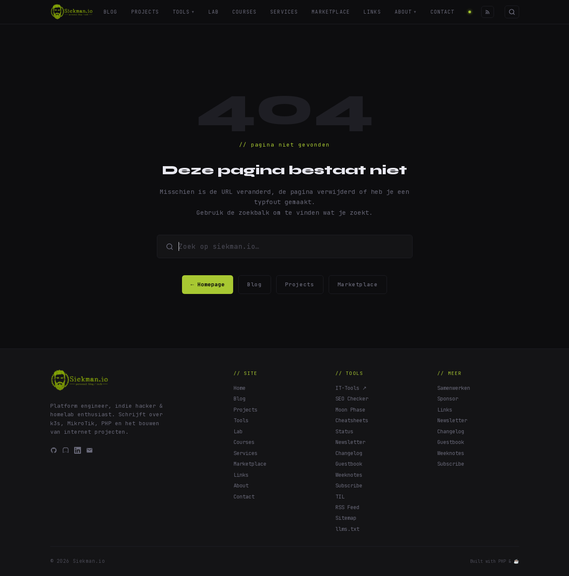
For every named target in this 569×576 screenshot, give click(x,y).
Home (240, 388)
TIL (339, 496)
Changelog (348, 453)
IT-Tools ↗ (351, 388)
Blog (111, 12)
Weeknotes (348, 474)
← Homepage (208, 284)
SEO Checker (351, 398)
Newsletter (350, 442)
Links (372, 12)
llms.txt (347, 529)
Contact (443, 12)
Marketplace (331, 12)
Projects (145, 12)
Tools (183, 12)
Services (284, 12)
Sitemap (345, 517)
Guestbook (348, 463)
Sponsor (447, 398)
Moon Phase (350, 409)
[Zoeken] (511, 12)
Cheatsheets (351, 420)
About (406, 12)
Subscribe (348, 485)
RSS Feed (347, 507)
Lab (213, 12)
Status (344, 431)
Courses (244, 12)
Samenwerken (453, 388)
